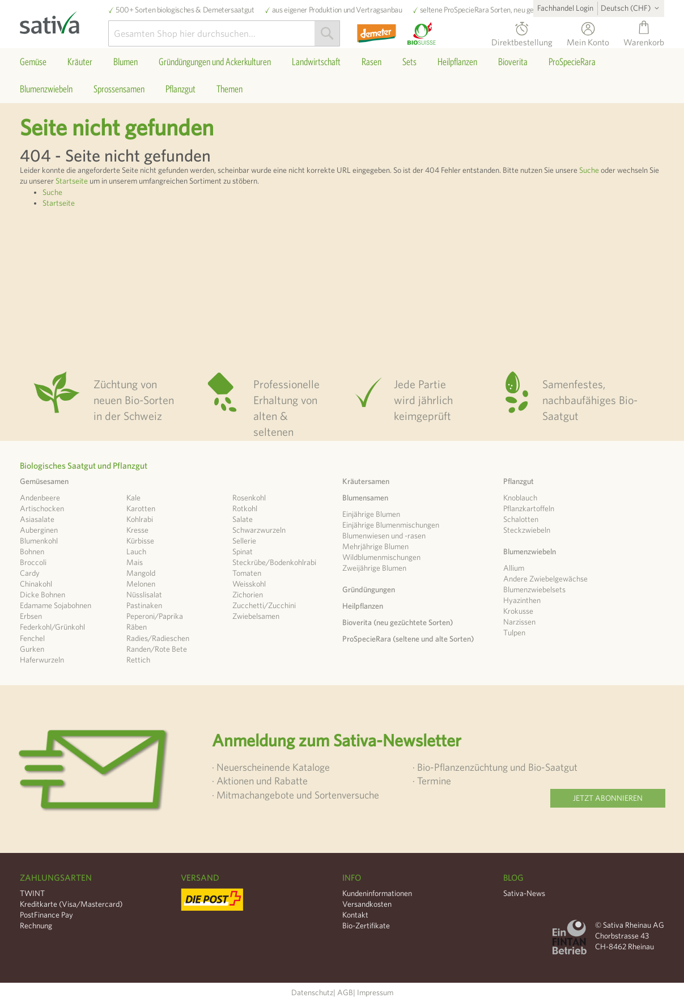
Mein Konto (588, 40)
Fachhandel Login (565, 7)
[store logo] (64, 20)
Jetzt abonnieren (608, 798)
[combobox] (224, 33)
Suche (589, 170)
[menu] (342, 75)
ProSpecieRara (466, 9)
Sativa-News (524, 893)
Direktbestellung (522, 40)
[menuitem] (33, 61)
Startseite (72, 180)
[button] (632, 8)
